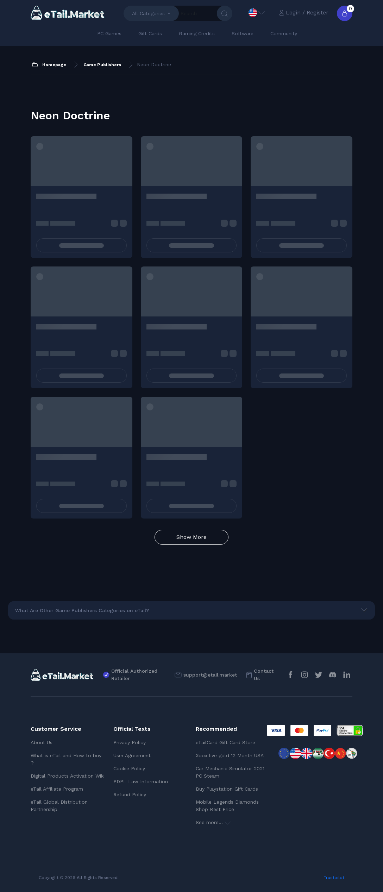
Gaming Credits (197, 33)
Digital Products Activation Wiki (68, 776)
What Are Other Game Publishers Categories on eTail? (82, 610)
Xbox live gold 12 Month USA (230, 755)
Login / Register (303, 12)
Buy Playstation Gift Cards (227, 789)
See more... (213, 822)
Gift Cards (150, 33)
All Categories (148, 13)
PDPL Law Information (140, 781)
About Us (41, 742)
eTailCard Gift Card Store (225, 742)
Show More (191, 537)
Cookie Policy (129, 768)
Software (242, 33)
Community (283, 33)
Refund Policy (129, 794)
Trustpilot (334, 877)
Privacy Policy (129, 742)
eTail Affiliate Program (57, 789)
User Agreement (132, 755)
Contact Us (264, 674)
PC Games (109, 33)
